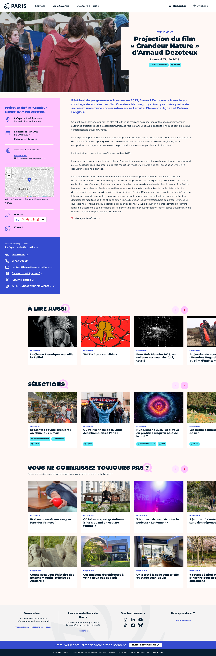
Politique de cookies (140, 653)
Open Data (123, 653)
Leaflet (29, 196)
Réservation (20, 155)
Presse (112, 653)
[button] (29, 180)
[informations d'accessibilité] (30, 219)
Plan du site (157, 653)
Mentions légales (60, 653)
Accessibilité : (88, 653)
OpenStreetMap (43, 196)
